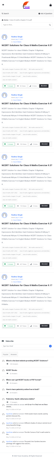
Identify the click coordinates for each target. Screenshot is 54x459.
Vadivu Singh (17, 37)
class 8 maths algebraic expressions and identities (35, 73)
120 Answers (12, 364)
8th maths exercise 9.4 (35, 127)
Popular (5, 354)
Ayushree (9, 414)
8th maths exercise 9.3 (35, 189)
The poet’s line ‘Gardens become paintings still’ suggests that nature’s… (26, 442)
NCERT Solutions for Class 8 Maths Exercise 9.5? (27, 45)
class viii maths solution (10, 80)
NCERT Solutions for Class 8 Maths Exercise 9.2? (27, 223)
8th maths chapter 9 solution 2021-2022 (15, 69)
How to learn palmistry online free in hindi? (22, 389)
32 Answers (11, 374)
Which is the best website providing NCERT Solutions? (27, 361)
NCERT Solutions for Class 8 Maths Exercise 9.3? (27, 165)
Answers (14, 354)
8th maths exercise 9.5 (35, 69)
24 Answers (11, 393)
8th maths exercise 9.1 (35, 309)
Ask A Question (45, 13)
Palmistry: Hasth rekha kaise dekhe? (20, 399)
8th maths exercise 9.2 (35, 247)
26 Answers (11, 383)
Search (5, 13)
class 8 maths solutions (30, 76)
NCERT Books (11, 370)
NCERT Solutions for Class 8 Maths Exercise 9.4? (27, 103)
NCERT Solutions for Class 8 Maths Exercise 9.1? (27, 285)
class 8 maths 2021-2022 (10, 73)
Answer (44, 86)
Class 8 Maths (17, 42)
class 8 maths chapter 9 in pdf (12, 76)
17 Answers (11, 402)
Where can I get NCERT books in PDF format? (23, 380)
